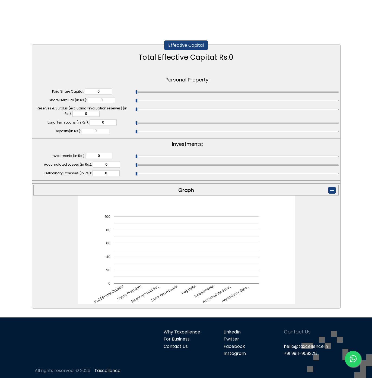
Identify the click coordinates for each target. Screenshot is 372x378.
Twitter (231, 339)
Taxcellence (107, 370)
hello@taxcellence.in (306, 346)
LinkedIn (232, 332)
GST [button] (307, 13)
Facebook (234, 346)
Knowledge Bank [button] (342, 13)
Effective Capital (186, 45)
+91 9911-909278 (300, 353)
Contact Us (176, 346)
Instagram (235, 353)
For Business (177, 339)
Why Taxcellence (182, 332)
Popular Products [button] (272, 13)
